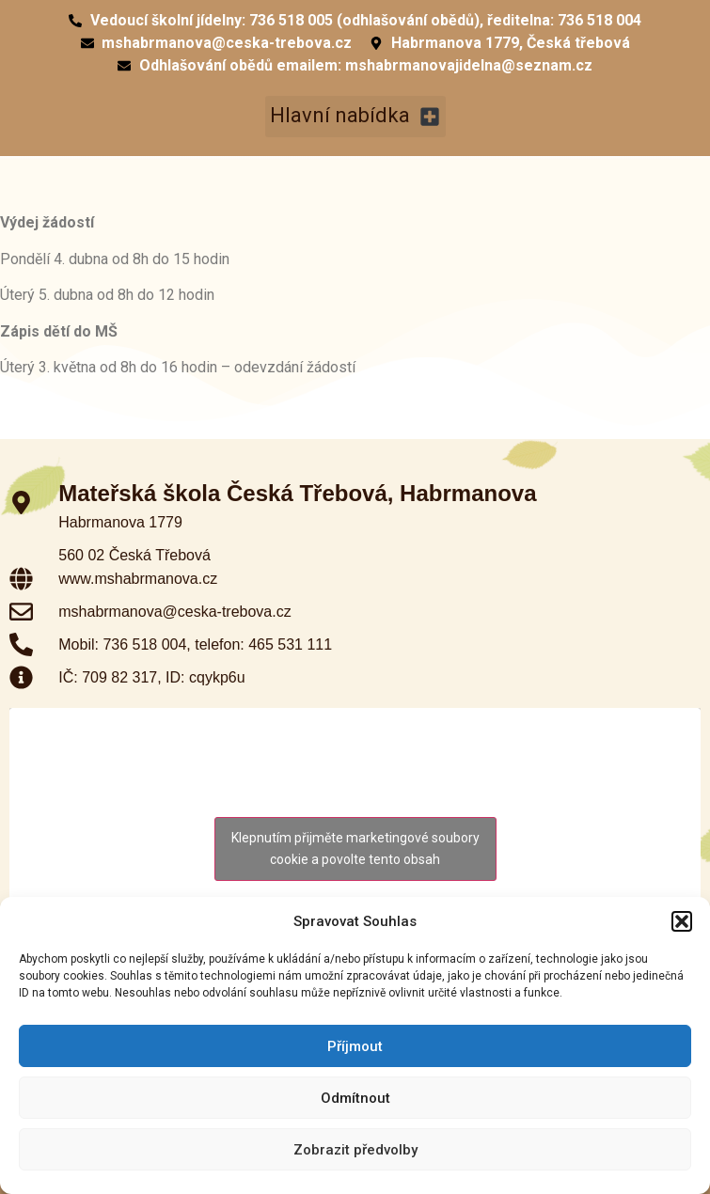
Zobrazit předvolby (355, 1149)
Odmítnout (355, 1098)
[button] (681, 921)
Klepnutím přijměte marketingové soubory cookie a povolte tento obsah (355, 848)
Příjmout (355, 1046)
